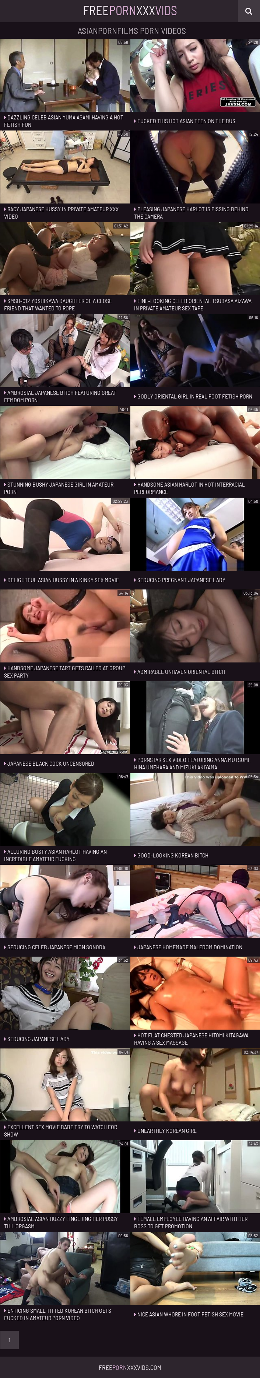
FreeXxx (130, 10)
